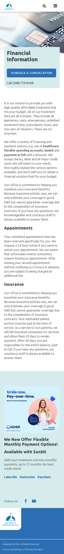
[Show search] (44, 6)
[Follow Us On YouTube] (34, 501)
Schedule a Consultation (31, 72)
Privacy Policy (9, 550)
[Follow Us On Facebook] (25, 501)
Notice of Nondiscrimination (29, 550)
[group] (32, 409)
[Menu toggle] (55, 6)
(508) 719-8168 (23, 83)
